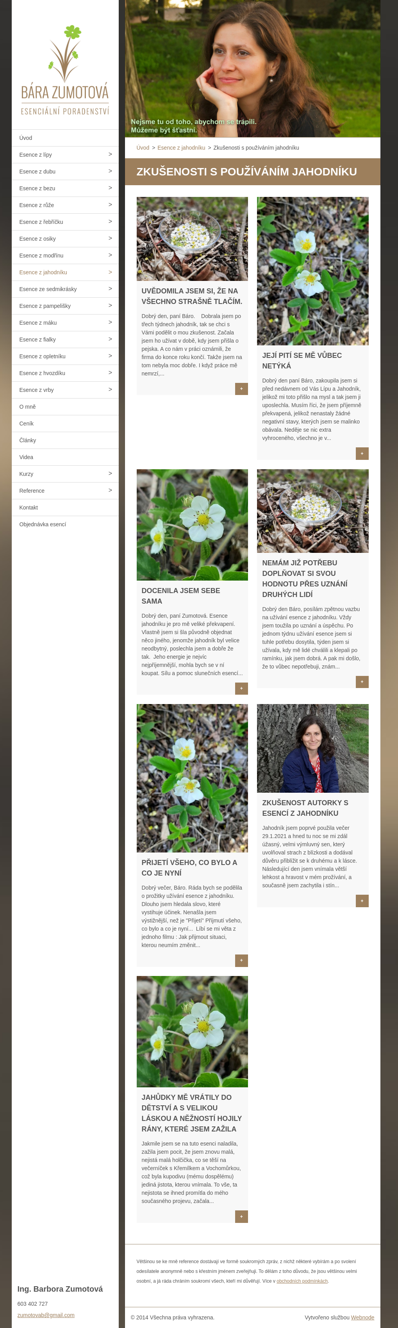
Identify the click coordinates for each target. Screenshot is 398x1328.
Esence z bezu (37, 188)
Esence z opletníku (43, 356)
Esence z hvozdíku (43, 373)
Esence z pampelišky (45, 306)
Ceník (27, 423)
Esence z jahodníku (43, 272)
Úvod (26, 138)
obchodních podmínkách (302, 1281)
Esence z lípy (36, 155)
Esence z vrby (37, 390)
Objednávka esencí (43, 524)
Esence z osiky (38, 239)
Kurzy (27, 474)
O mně (28, 407)
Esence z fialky (38, 339)
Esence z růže (37, 205)
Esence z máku (38, 323)
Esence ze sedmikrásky (48, 289)
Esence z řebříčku (41, 222)
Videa (27, 457)
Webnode (363, 1317)
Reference (32, 491)
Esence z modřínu (42, 255)
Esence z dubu (38, 171)
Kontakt (29, 507)
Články (28, 440)
